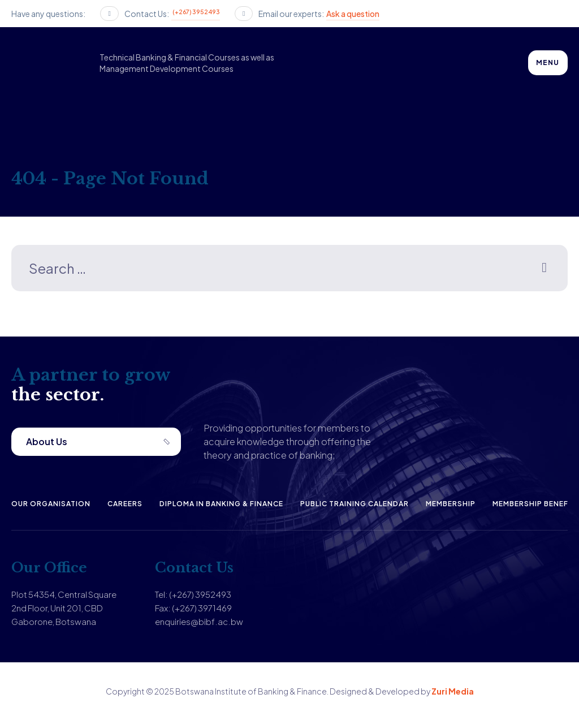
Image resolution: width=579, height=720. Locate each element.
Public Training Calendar (354, 503)
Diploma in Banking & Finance (221, 503)
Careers (124, 503)
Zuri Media (452, 691)
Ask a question (352, 13)
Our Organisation (50, 503)
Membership (451, 503)
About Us (46, 441)
